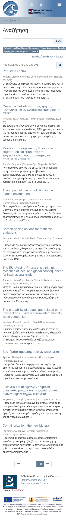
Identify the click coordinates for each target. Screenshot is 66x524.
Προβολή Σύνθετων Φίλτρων (47, 56)
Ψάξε (58, 41)
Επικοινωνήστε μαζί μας (33, 479)
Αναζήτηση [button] (12, 20)
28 (40, 464)
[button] (32, 4)
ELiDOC (19, 490)
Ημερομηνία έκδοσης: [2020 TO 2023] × (21, 51)
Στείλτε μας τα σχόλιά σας (34, 483)
